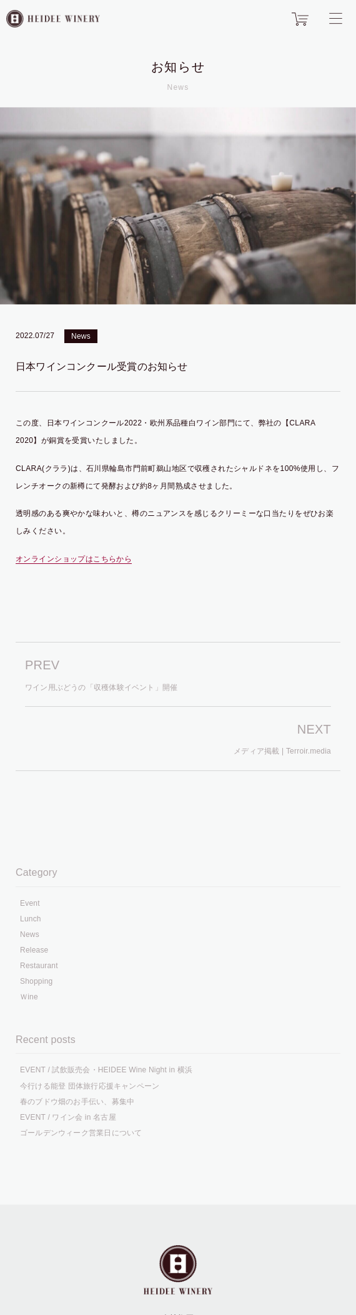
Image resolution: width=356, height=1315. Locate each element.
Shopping (36, 981)
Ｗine (29, 996)
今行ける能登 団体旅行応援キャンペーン (89, 1086)
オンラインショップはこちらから (74, 559)
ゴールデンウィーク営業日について (81, 1132)
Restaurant (39, 965)
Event (30, 903)
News (81, 336)
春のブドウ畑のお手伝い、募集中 (77, 1101)
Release (34, 950)
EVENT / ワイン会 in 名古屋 (68, 1117)
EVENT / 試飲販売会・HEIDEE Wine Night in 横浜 (106, 1069)
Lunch (30, 919)
